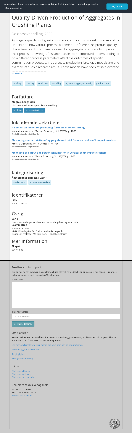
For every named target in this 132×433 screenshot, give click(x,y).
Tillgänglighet (18, 354)
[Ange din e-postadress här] (66, 316)
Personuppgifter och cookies (26, 349)
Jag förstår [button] (117, 6)
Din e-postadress (20, 312)
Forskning (17, 110)
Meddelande (17, 280)
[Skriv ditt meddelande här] (66, 295)
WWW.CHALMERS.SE (22, 395)
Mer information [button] (13, 8)
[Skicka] (23, 324)
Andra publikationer (34, 110)
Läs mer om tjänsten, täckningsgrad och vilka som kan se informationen (47, 344)
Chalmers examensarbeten (25, 377)
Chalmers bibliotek (21, 371)
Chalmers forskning (21, 374)
